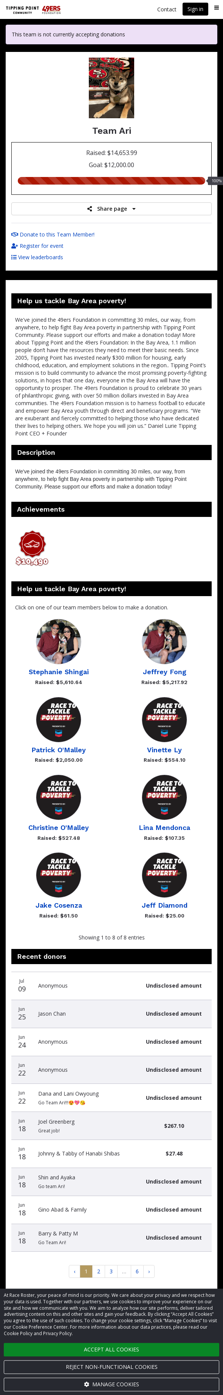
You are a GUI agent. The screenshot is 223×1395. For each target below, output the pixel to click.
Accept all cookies (111, 1349)
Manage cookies (111, 1384)
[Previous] (74, 1271)
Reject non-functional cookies (112, 1366)
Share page (111, 208)
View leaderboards (37, 257)
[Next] (149, 1271)
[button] (32, 549)
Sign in (195, 9)
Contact (167, 9)
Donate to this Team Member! (52, 234)
